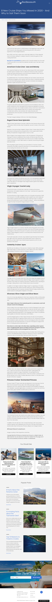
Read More (8, 504)
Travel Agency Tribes (32, 600)
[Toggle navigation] (49, 3)
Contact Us (32, 593)
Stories (6, 19)
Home (3, 19)
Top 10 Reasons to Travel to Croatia (13, 538)
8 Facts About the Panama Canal (12, 491)
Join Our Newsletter (43, 600)
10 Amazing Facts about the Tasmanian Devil (12, 514)
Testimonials (32, 597)
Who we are (32, 591)
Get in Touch (36, 577)
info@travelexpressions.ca (23, 597)
